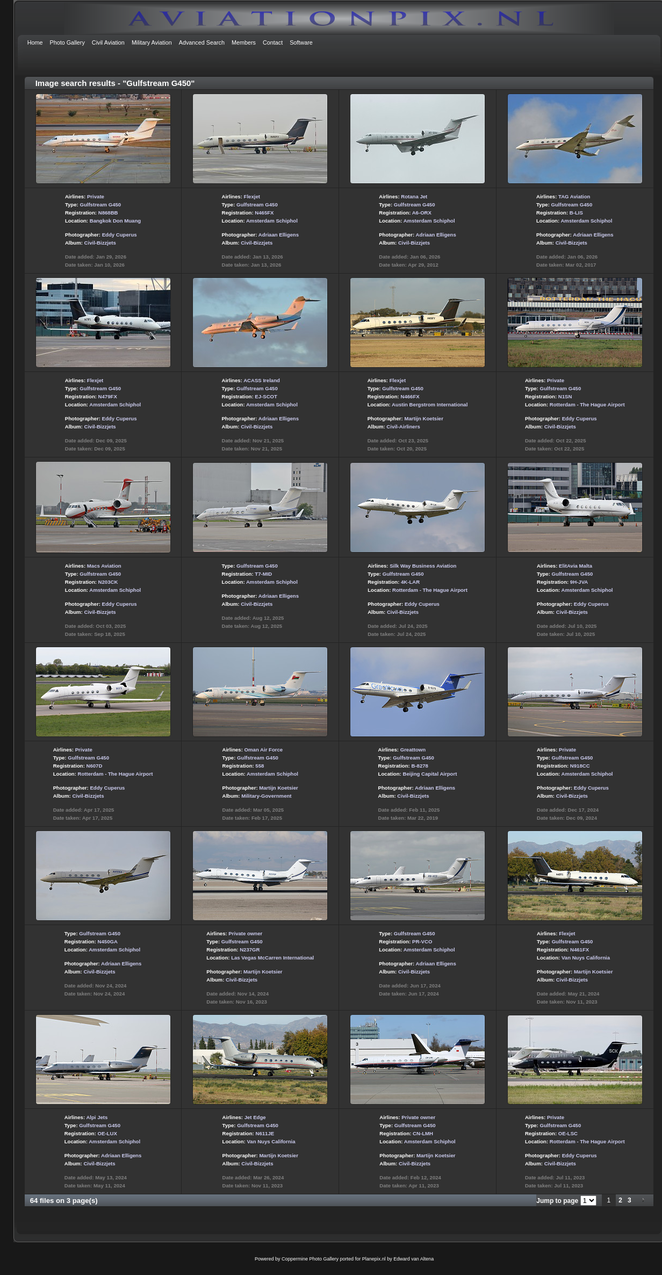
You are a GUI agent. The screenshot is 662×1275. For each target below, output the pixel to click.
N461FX (579, 949)
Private (95, 196)
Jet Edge (255, 1117)
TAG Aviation (574, 196)
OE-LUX (107, 1133)
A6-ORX (421, 213)
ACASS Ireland (261, 380)
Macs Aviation (104, 566)
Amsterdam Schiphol (272, 221)
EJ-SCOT (266, 396)
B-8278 (419, 766)
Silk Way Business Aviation (423, 566)
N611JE (264, 1133)
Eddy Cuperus (119, 235)
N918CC (580, 766)
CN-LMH (423, 1133)
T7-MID (263, 574)
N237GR (250, 949)
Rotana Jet (414, 196)
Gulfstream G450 (100, 204)
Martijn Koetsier (423, 418)
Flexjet (252, 196)
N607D (95, 766)
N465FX (264, 213)
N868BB (108, 213)
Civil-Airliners (403, 426)
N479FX (107, 396)
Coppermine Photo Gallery (310, 1259)
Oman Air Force (263, 750)
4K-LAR (410, 582)
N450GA (108, 941)
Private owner (245, 933)
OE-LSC (568, 1133)
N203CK (108, 582)
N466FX (409, 396)
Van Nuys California (586, 958)
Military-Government (266, 796)
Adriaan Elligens (278, 235)
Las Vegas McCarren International (272, 958)
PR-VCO (422, 941)
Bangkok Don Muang (115, 221)
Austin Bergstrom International (429, 404)
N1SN (565, 396)
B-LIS (576, 213)
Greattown (413, 750)
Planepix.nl (374, 1259)
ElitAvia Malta (575, 566)
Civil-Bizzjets (100, 243)
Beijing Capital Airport (429, 774)
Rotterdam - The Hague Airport (587, 404)
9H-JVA (579, 582)
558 (259, 766)
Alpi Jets (96, 1117)
